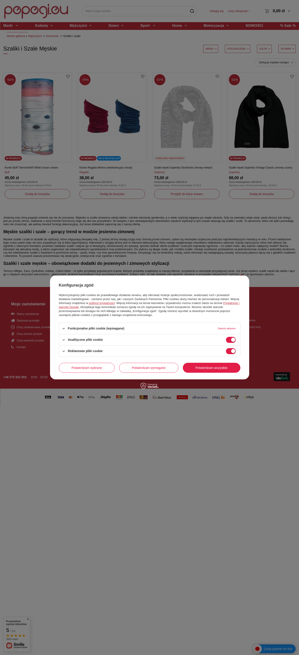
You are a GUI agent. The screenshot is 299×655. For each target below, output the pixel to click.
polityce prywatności (102, 303)
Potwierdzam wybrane (86, 368)
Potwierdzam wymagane (149, 368)
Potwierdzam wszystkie (211, 368)
